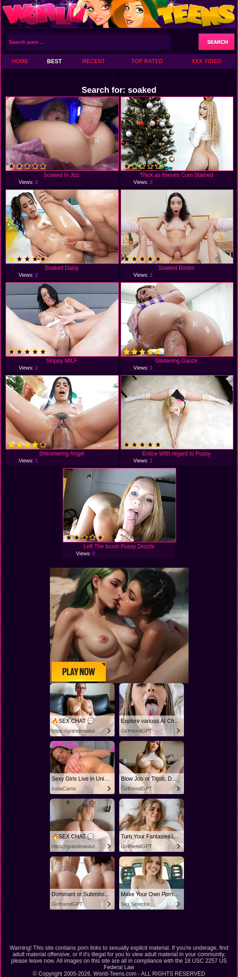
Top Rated (147, 61)
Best (54, 61)
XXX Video (207, 61)
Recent (93, 61)
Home (20, 61)
